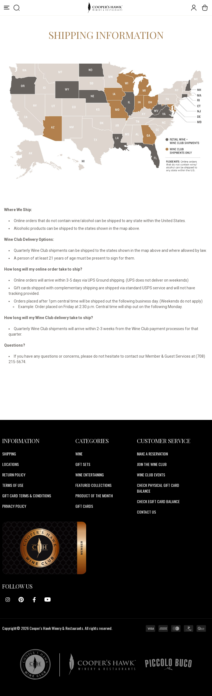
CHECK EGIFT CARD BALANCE (158, 501)
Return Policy (13, 475)
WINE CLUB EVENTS (151, 475)
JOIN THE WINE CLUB (152, 464)
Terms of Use (12, 485)
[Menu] (6, 7)
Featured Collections (93, 485)
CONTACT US (146, 512)
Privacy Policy (14, 506)
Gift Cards (84, 506)
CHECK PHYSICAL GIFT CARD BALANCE (158, 488)
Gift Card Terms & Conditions (26, 495)
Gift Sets (82, 464)
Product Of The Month (94, 495)
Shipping (9, 454)
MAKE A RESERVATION (152, 454)
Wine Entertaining (89, 475)
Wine (79, 454)
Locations (10, 464)
